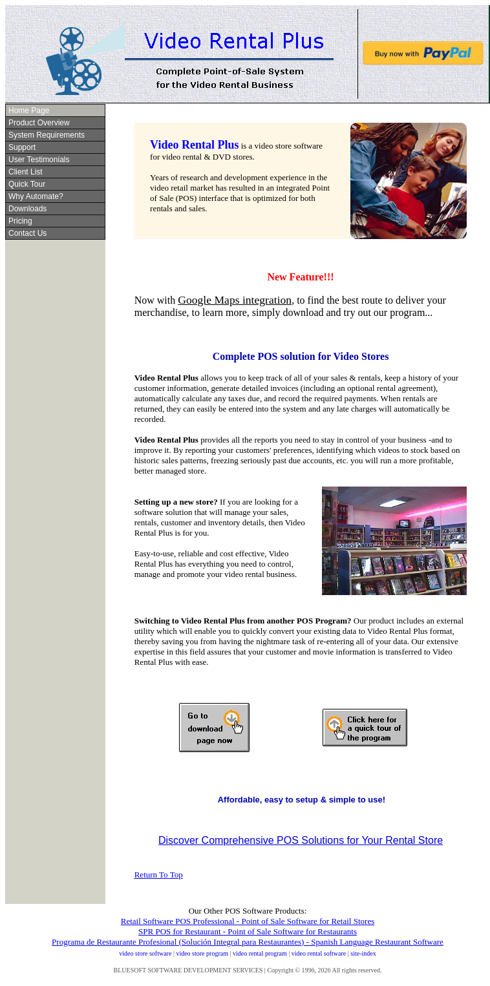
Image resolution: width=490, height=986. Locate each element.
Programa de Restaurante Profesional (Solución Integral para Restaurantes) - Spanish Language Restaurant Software (247, 942)
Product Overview (39, 122)
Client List (25, 171)
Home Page (28, 110)
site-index (363, 953)
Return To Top (158, 874)
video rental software (319, 953)
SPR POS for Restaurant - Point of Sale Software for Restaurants (247, 931)
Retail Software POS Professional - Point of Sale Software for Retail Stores (247, 921)
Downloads (27, 208)
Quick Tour (26, 184)
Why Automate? (35, 196)
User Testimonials (38, 159)
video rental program (260, 953)
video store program (202, 953)
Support (22, 147)
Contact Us (27, 233)
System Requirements (46, 135)
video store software (145, 953)
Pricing (20, 221)
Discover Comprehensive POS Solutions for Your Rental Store (300, 840)
